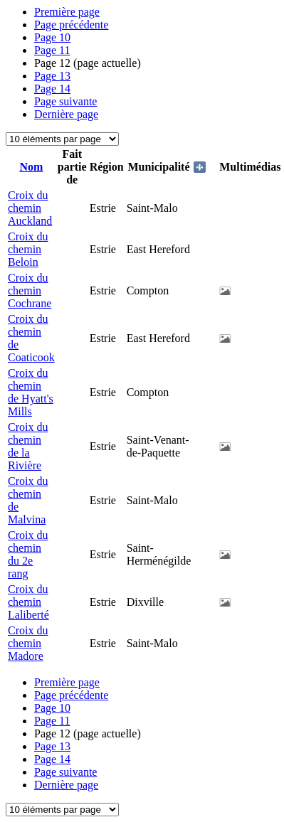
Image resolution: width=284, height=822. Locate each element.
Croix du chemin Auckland (30, 208)
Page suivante (65, 101)
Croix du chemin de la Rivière (28, 446)
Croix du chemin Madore (28, 643)
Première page (67, 12)
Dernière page (66, 114)
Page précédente (71, 24)
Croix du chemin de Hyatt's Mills (30, 392)
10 (52, 37)
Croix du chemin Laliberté (28, 602)
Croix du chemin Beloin (28, 249)
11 (52, 50)
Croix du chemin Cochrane (29, 290)
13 (52, 76)
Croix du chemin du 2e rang (28, 554)
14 (52, 88)
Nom (31, 167)
